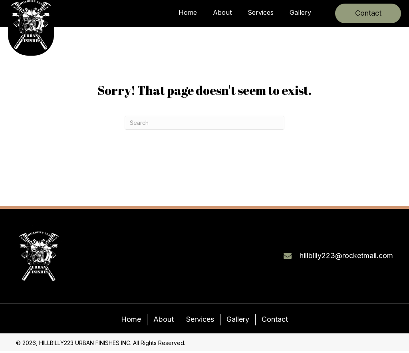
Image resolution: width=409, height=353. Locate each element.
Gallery (237, 319)
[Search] (204, 123)
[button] (368, 13)
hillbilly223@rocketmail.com (346, 255)
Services (200, 319)
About (163, 319)
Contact (275, 319)
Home (131, 319)
